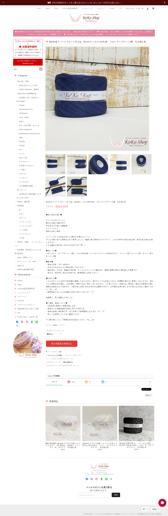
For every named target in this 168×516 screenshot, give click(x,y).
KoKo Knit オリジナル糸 (28, 85)
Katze (21, 121)
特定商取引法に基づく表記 (28, 309)
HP (120, 8)
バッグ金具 (23, 230)
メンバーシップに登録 (55, 355)
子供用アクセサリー (26, 166)
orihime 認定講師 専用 (25, 269)
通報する (148, 395)
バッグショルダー (26, 226)
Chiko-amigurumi (25, 129)
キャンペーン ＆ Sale (26, 261)
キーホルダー (24, 182)
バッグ (21, 154)
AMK (21, 137)
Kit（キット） (22, 190)
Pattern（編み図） (24, 202)
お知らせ (20, 265)
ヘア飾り (22, 170)
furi (20, 150)
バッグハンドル (25, 222)
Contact (112, 8)
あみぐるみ (23, 158)
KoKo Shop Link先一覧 (134, 8)
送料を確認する (68, 362)
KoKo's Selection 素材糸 (29, 89)
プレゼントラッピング (55, 331)
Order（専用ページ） (25, 257)
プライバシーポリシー (27, 305)
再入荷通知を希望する (61, 343)
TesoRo (22, 142)
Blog (56, 8)
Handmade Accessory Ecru (29, 133)
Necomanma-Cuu (26, 109)
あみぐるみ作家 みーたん (29, 125)
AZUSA (22, 145)
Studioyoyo (23, 113)
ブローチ (22, 174)
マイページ (101, 8)
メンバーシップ (87, 8)
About (48, 8)
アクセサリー (24, 162)
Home (39, 8)
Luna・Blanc (24, 117)
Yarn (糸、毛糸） (23, 81)
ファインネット (25, 234)
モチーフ (22, 218)
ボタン (21, 214)
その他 (21, 238)
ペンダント (23, 178)
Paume (22, 105)
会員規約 (158, 514)
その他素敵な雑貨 (26, 186)
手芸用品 (20, 206)
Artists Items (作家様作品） (27, 93)
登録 (116, 495)
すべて (54, 381)
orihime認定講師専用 (69, 8)
